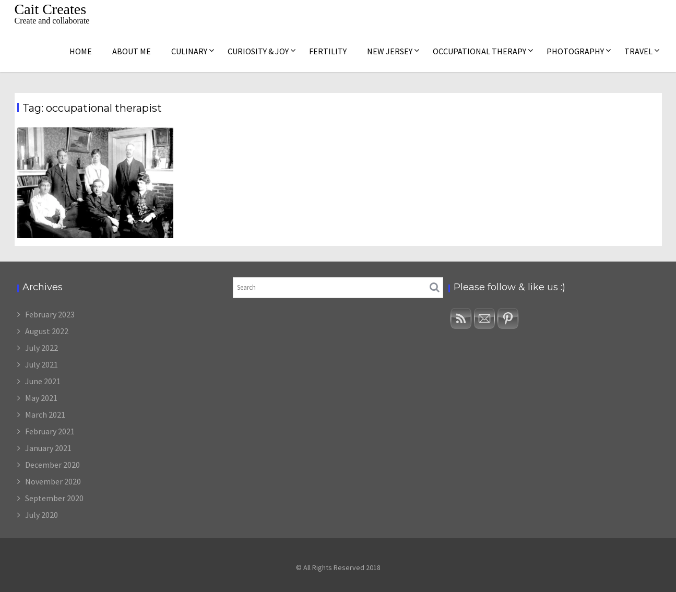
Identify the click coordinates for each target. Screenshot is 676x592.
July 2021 (41, 364)
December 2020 (52, 464)
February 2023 (50, 314)
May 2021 (41, 398)
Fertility (328, 51)
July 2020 (41, 515)
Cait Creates (51, 9)
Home (80, 51)
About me (131, 51)
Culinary (189, 51)
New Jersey (389, 51)
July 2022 (41, 347)
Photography (575, 51)
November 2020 (53, 481)
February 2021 (50, 431)
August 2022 (46, 331)
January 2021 (48, 448)
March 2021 (45, 414)
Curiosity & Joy (258, 51)
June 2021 (43, 381)
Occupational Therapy (479, 51)
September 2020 (54, 498)
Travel (638, 51)
